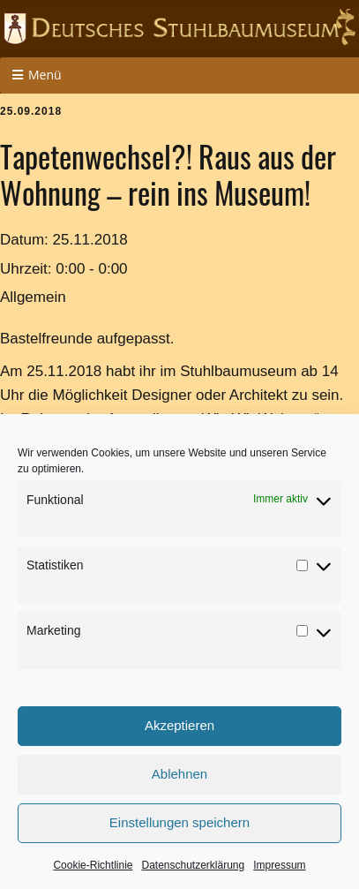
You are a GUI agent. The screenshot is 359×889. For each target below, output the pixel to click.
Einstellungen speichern (179, 822)
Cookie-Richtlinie (92, 865)
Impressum (279, 865)
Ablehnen (179, 773)
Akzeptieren (179, 725)
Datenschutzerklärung (192, 865)
